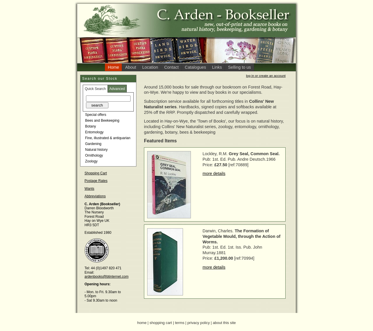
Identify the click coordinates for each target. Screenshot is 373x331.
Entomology (94, 132)
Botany (90, 126)
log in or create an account (266, 75)
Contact (171, 67)
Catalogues (195, 67)
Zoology (91, 161)
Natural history (96, 150)
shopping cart (160, 323)
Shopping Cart (96, 173)
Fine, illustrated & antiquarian (107, 138)
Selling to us (239, 67)
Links (217, 67)
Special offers (95, 115)
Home (113, 67)
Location (150, 67)
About (130, 67)
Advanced (117, 89)
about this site (224, 323)
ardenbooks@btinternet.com (107, 277)
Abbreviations (95, 196)
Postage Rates (96, 181)
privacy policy (198, 323)
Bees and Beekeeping (102, 120)
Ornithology (94, 155)
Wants (89, 189)
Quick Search (95, 89)
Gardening (93, 144)
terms (179, 323)
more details (214, 173)
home (142, 323)
